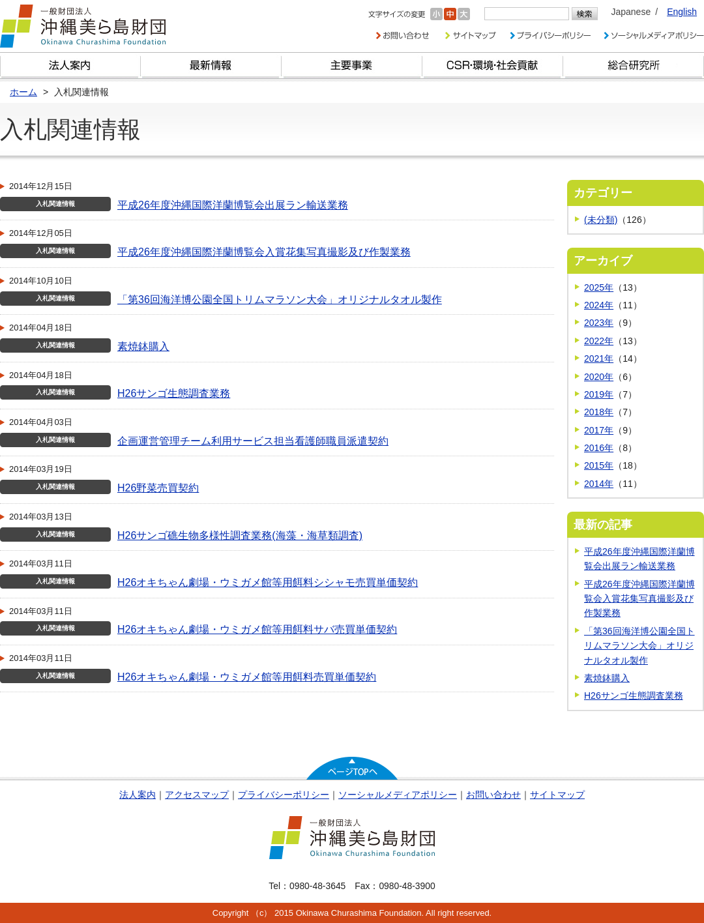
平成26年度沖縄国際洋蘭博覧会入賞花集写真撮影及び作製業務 (264, 251)
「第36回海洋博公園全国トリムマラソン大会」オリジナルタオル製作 (279, 299)
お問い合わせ (493, 794)
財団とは (70, 65)
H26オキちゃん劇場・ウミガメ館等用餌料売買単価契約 (246, 676)
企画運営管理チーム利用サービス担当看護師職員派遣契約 (253, 441)
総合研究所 (633, 65)
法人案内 (137, 794)
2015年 (598, 465)
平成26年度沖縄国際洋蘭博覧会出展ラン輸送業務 (232, 205)
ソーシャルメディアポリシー (397, 794)
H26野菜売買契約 (158, 487)
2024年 (598, 305)
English (682, 12)
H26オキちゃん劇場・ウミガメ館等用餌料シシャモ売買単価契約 (267, 582)
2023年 (598, 322)
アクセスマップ (197, 794)
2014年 (598, 483)
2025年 (598, 287)
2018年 (598, 412)
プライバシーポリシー (283, 794)
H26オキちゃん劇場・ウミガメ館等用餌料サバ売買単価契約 (257, 629)
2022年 (598, 341)
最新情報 (211, 65)
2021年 (598, 358)
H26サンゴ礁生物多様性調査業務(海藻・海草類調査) (239, 535)
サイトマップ (557, 794)
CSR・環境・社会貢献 (492, 65)
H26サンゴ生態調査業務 (173, 393)
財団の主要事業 (352, 65)
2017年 (598, 430)
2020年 (598, 377)
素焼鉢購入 (143, 346)
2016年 (598, 448)
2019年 (598, 394)
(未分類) (600, 219)
